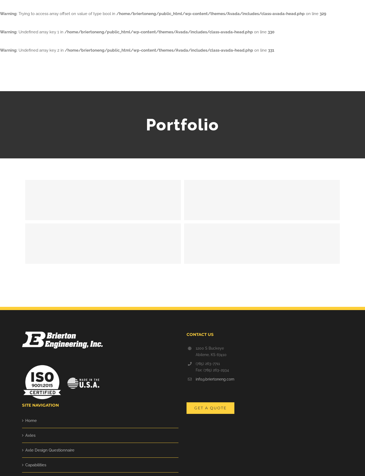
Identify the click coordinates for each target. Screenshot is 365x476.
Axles (30, 435)
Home (31, 420)
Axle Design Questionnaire (49, 450)
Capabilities (35, 465)
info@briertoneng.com (215, 379)
